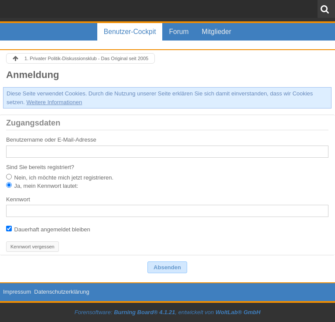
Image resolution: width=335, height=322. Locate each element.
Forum (178, 31)
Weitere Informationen (54, 102)
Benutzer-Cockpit (130, 31)
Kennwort (18, 199)
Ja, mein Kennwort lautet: (42, 185)
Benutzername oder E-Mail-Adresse (51, 139)
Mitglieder (217, 31)
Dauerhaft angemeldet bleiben (48, 229)
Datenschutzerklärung (61, 291)
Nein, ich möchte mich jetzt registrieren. (59, 177)
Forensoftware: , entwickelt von (167, 312)
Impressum (17, 291)
